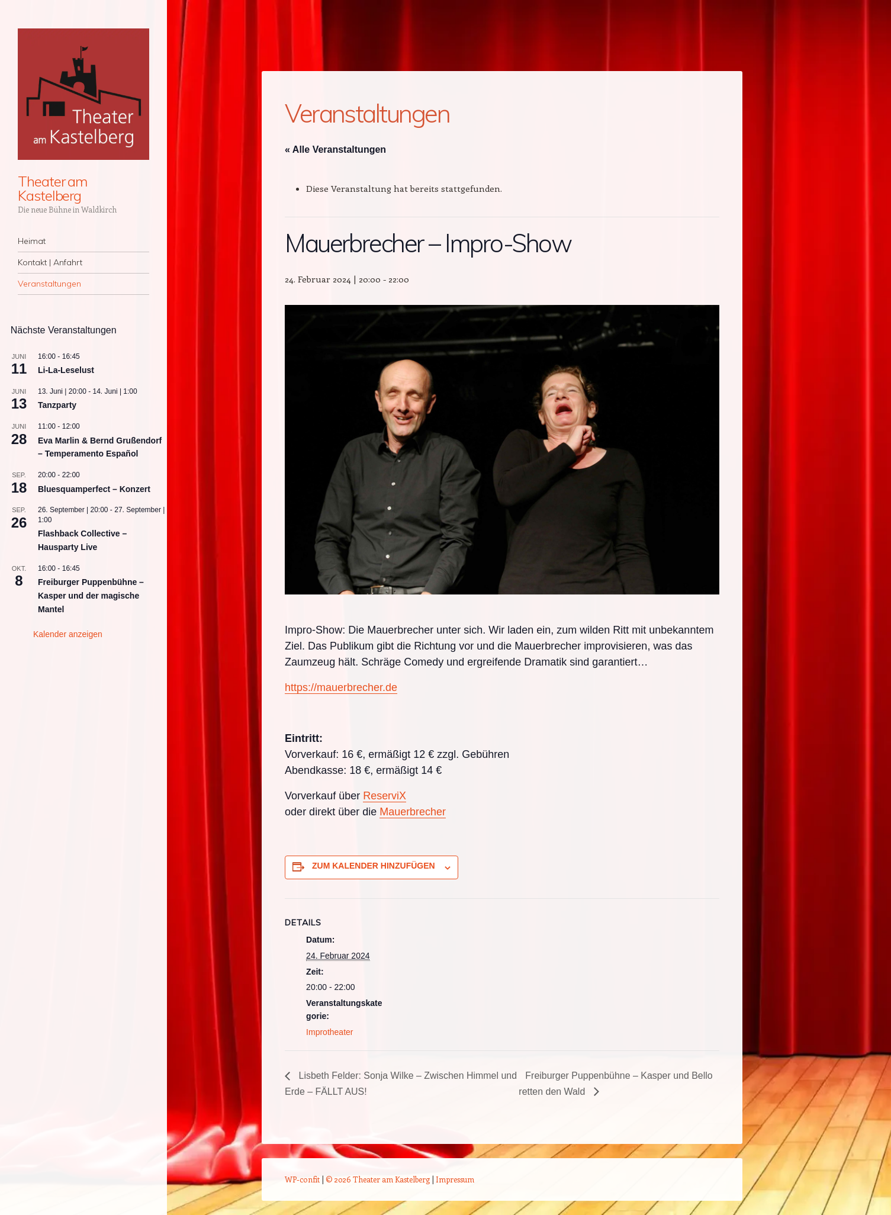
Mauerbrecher (412, 812)
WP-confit (302, 1179)
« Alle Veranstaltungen (335, 149)
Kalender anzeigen (67, 634)
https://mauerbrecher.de (341, 687)
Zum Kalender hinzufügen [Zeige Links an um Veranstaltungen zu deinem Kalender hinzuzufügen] (373, 865)
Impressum (455, 1179)
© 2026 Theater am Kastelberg (378, 1179)
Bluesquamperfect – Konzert (94, 489)
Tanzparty (57, 405)
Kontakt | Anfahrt (50, 262)
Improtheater (329, 1032)
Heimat (32, 241)
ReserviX (384, 796)
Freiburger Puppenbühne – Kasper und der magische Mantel (91, 595)
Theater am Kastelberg (52, 188)
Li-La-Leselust (66, 370)
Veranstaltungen (49, 283)
